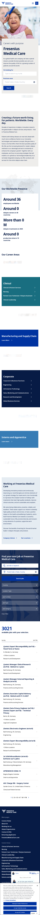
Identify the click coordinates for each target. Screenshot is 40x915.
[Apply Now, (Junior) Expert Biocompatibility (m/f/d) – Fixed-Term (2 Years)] (36, 653)
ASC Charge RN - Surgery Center (16, 783)
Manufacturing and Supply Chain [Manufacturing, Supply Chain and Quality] (12, 858)
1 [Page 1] (11, 797)
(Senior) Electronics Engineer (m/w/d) (18, 728)
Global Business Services (17, 401)
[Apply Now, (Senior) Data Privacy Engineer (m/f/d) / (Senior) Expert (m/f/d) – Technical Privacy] (36, 716)
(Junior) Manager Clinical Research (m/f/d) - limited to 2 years (17, 665)
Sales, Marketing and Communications (17, 393)
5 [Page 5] (17, 797)
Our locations (27, 538)
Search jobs (20, 578)
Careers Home (6, 821)
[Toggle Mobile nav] (33, 3)
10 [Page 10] (26, 797)
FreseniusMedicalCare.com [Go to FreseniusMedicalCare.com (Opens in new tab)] (10, 837)
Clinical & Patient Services (19, 288)
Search (9, 88)
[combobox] (18, 82)
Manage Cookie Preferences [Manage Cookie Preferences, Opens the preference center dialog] (20, 903)
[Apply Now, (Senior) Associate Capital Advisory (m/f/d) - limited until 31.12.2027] (36, 698)
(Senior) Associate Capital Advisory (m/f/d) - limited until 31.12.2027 (17, 694)
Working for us (6, 826)
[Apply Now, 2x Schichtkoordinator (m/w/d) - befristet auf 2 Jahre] (36, 761)
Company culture (10, 538)
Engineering (17, 385)
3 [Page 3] (14, 797)
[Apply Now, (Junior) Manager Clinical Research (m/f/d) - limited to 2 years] (36, 669)
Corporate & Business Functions (17, 381)
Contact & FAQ (6, 832)
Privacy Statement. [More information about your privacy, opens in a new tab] (10, 900)
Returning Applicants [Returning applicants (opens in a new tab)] (9, 835)
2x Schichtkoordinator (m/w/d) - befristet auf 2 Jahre (16, 757)
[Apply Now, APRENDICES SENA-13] (36, 774)
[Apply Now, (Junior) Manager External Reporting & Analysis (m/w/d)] (36, 683)
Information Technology (17, 389)
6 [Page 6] (19, 797)
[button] (34, 82)
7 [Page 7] (20, 797)
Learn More (7, 340)
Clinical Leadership (19, 300)
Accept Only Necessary (20, 908)
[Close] (37, 886)
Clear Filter (5, 614)
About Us (5, 824)
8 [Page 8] (22, 797)
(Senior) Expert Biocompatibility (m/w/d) (19, 741)
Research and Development (17, 397)
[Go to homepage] (7, 3)
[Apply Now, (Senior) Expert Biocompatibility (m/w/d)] (36, 746)
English (33, 913)
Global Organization (8, 829)
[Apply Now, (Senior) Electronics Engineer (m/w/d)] (36, 732)
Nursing (19, 292)
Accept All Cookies (20, 912)
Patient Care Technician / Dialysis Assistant (19, 296)
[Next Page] (29, 797)
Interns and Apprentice (9, 877)
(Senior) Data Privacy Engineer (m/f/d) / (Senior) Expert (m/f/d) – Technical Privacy (19, 710)
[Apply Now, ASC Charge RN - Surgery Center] (36, 786)
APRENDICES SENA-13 (12, 771)
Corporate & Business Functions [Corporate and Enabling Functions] (12, 860)
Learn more (7, 441)
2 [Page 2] (12, 797)
